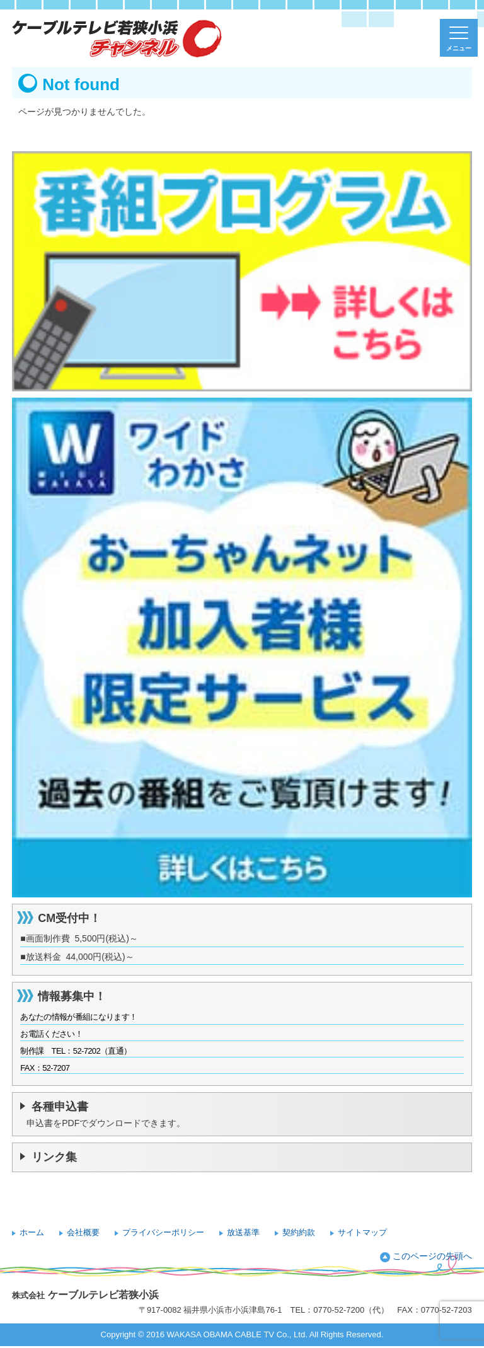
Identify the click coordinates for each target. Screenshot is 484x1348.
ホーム (32, 1232)
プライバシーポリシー (163, 1232)
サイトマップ (362, 1232)
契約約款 (298, 1232)
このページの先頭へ (432, 1256)
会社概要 (83, 1232)
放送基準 (243, 1232)
